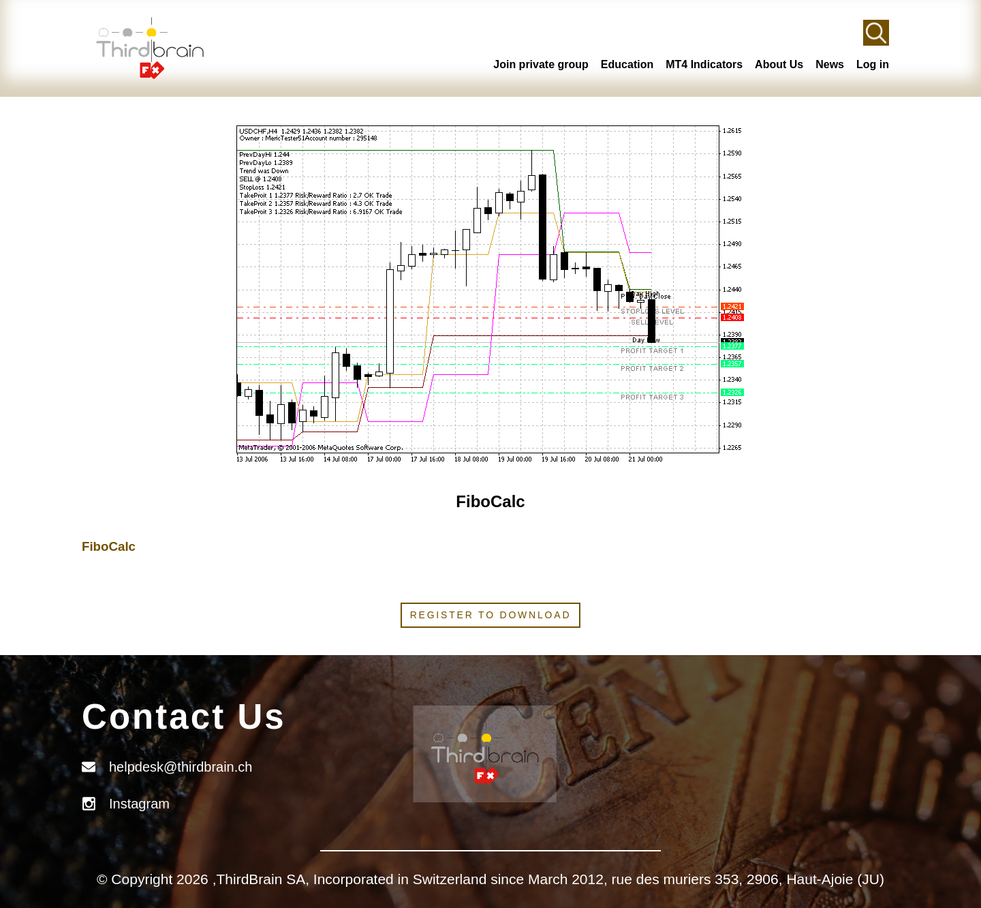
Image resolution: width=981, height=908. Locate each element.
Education (627, 64)
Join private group (541, 64)
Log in (872, 64)
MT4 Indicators (704, 64)
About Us (779, 64)
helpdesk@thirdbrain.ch (180, 766)
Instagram (139, 803)
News (829, 64)
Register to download (491, 614)
